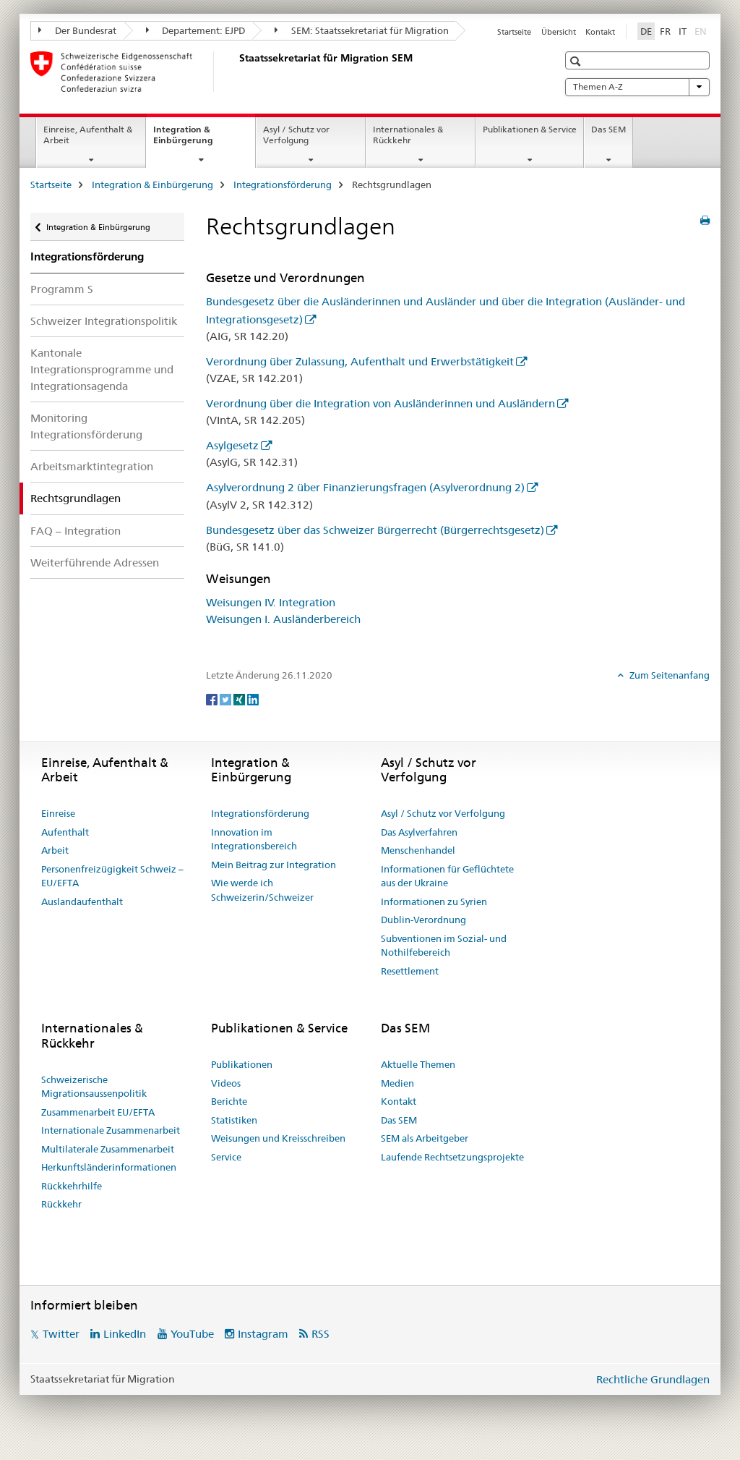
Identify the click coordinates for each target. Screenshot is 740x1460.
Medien (397, 1083)
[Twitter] (226, 699)
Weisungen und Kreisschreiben (278, 1138)
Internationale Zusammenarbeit (110, 1130)
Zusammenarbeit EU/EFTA (98, 1112)
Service (226, 1157)
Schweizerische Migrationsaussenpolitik (94, 1087)
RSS (320, 1334)
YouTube (192, 1334)
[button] (577, 61)
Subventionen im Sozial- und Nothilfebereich (444, 946)
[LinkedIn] (253, 699)
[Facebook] (213, 699)
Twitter (61, 1334)
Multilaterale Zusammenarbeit (107, 1149)
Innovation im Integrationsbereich (254, 839)
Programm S (61, 289)
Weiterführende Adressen (94, 562)
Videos (226, 1083)
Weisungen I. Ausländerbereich (283, 619)
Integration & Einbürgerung (198, 140)
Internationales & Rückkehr (408, 134)
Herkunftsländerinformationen (108, 1167)
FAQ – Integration (75, 531)
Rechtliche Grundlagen (653, 1379)
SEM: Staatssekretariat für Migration (362, 30)
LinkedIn (124, 1334)
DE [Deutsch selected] (646, 31)
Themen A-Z (637, 87)
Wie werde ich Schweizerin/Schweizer (262, 890)
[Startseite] (236, 71)
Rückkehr (61, 1204)
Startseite (514, 32)
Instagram (263, 1334)
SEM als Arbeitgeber (424, 1138)
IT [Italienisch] (683, 31)
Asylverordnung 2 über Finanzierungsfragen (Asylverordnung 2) (365, 487)
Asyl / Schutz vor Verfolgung (296, 134)
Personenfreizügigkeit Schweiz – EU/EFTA (112, 876)
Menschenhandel (418, 850)
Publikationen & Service (530, 129)
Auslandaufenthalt (82, 901)
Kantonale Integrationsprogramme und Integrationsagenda (101, 369)
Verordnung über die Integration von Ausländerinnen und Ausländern (380, 403)
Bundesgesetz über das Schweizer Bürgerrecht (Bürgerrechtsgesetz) (375, 530)
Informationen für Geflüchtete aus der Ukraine (447, 876)
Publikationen (241, 1064)
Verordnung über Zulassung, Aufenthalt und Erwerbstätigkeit (360, 361)
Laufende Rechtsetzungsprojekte (452, 1157)
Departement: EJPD (196, 30)
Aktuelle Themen (418, 1064)
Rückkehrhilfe (71, 1186)
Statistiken (234, 1120)
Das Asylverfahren (419, 832)
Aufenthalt (65, 832)
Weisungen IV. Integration (270, 602)
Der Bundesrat (77, 30)
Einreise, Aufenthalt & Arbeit (87, 134)
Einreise (58, 813)
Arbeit (55, 850)
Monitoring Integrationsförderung (86, 426)
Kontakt (600, 32)
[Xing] (240, 699)
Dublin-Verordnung (423, 919)
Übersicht (558, 32)
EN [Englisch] (702, 30)
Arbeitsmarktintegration (91, 466)
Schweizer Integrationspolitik (103, 321)
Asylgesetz (232, 445)
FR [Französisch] (665, 31)
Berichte (229, 1101)
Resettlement (410, 971)
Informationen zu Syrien (434, 901)
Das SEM (608, 129)
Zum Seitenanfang (668, 675)
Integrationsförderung (282, 184)
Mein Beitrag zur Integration (273, 864)
